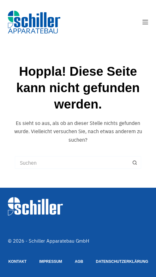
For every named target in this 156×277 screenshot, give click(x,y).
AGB (79, 261)
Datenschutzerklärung (122, 261)
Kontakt (17, 261)
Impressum (50, 261)
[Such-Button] (135, 162)
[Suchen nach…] (72, 162)
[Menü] (145, 22)
